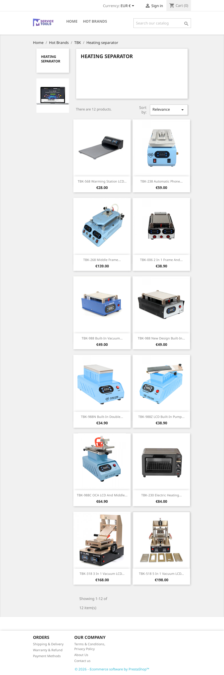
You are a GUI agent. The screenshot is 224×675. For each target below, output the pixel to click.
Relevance (168, 110)
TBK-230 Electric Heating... (161, 495)
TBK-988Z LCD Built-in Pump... (161, 416)
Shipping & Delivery (48, 644)
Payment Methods (47, 656)
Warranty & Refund (48, 650)
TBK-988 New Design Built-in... (161, 338)
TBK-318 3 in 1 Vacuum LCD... (102, 573)
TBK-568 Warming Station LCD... (102, 181)
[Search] (162, 23)
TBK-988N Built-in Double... (102, 416)
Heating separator (50, 58)
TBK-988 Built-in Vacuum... (102, 338)
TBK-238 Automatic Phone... (161, 181)
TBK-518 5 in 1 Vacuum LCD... (161, 573)
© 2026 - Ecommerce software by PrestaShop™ (112, 669)
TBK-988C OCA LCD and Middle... (102, 495)
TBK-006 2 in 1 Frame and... (161, 260)
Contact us (82, 661)
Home (71, 21)
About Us (81, 655)
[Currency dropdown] (128, 6)
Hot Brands (95, 21)
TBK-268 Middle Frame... (102, 260)
